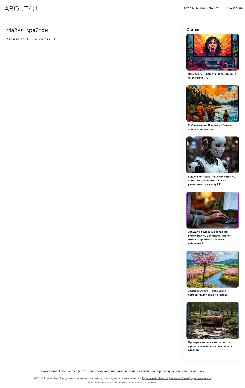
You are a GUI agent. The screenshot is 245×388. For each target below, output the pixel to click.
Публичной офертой (155, 378)
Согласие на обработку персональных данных (170, 371)
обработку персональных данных (135, 382)
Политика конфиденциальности (112, 371)
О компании (234, 8)
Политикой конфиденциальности (190, 378)
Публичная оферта (72, 371)
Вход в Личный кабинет (201, 8)
